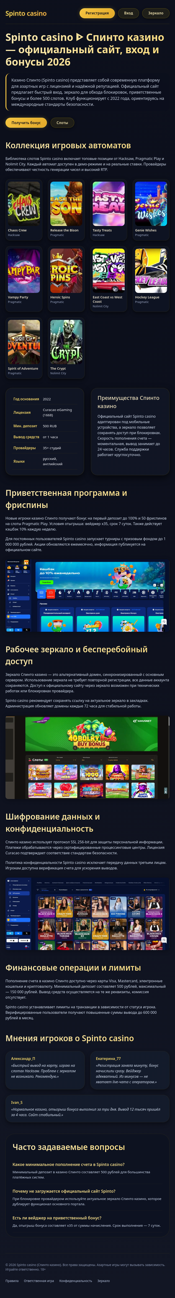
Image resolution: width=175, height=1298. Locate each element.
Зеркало (155, 13)
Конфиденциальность (75, 1281)
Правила (11, 1281)
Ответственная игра (39, 1281)
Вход (126, 13)
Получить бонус (27, 123)
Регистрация (93, 13)
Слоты (65, 123)
